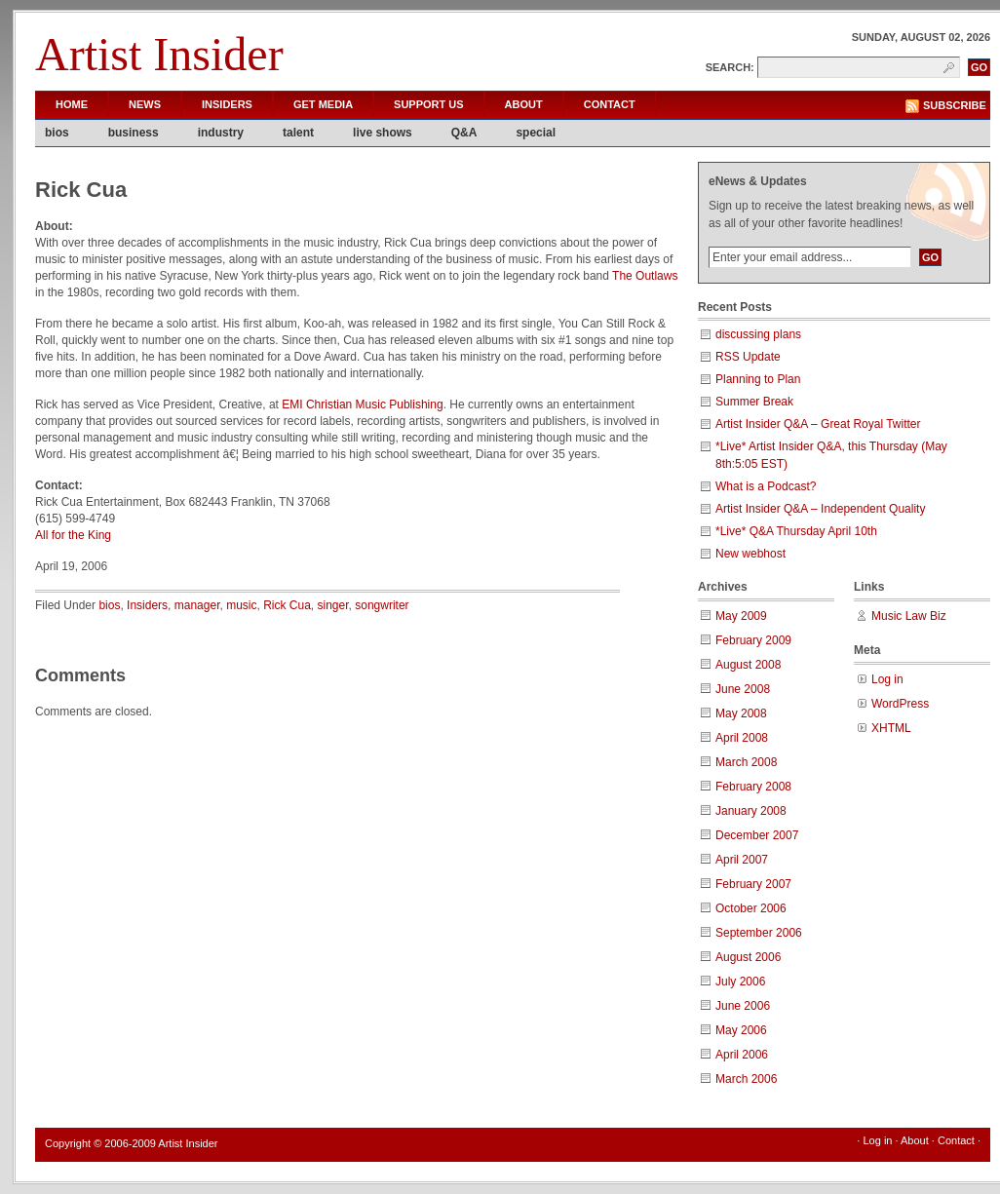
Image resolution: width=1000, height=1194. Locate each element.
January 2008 (751, 811)
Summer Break (754, 401)
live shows (382, 132)
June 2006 (742, 1006)
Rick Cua (287, 605)
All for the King (73, 535)
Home (72, 104)
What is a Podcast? (765, 486)
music (241, 605)
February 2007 (753, 884)
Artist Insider (159, 54)
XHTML (891, 728)
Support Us (429, 104)
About (524, 104)
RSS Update (748, 357)
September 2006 (758, 933)
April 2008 (741, 738)
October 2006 (751, 908)
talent (298, 132)
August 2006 (748, 957)
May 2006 (741, 1030)
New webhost (750, 553)
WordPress (900, 704)
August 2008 (748, 665)
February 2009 (753, 640)
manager (197, 605)
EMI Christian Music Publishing (362, 404)
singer (333, 605)
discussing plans (758, 334)
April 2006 (741, 1054)
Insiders (227, 104)
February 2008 (753, 786)
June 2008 (742, 689)
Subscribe (954, 105)
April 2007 (741, 860)
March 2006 (746, 1079)
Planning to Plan (757, 379)
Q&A (464, 132)
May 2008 (741, 713)
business (133, 132)
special (536, 132)
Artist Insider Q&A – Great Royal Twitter (818, 424)
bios (57, 132)
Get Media (323, 104)
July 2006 (740, 981)
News (145, 104)
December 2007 (756, 835)
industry (221, 132)
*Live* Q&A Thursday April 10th (796, 531)
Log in (887, 679)
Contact (609, 104)
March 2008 (746, 762)
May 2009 (741, 616)
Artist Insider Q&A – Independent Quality (820, 509)
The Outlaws (644, 276)
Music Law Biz (908, 616)
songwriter (381, 605)
